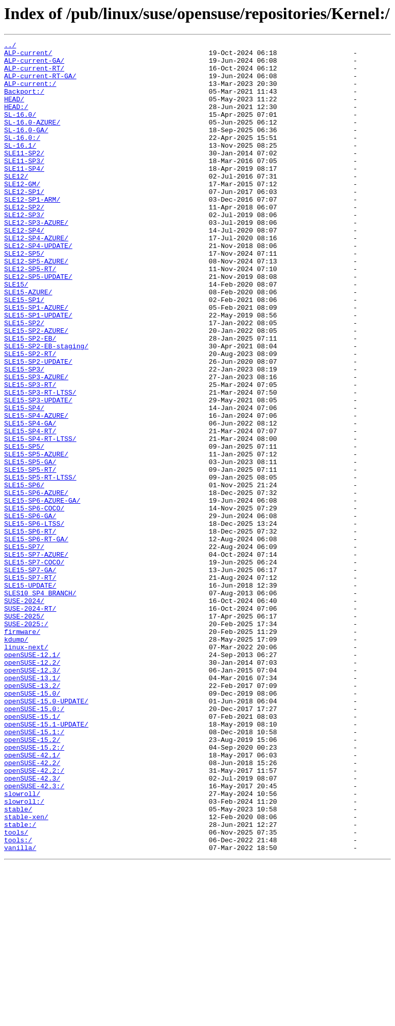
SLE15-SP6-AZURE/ (36, 583)
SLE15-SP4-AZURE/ (36, 491)
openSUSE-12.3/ (32, 796)
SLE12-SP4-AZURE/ (36, 277)
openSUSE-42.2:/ (34, 917)
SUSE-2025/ (24, 731)
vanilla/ (20, 1009)
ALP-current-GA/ (34, 64)
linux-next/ (26, 768)
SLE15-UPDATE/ (30, 694)
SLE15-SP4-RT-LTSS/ (40, 518)
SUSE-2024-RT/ (30, 722)
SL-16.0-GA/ (26, 148)
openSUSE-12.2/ (32, 787)
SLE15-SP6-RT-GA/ (36, 639)
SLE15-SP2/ (24, 379)
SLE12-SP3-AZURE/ (36, 259)
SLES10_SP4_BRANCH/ (40, 704)
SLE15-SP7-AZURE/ (36, 657)
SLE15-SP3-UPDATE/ (38, 472)
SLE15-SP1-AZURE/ (36, 361)
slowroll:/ (24, 954)
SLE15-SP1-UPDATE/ (38, 370)
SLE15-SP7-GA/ (30, 676)
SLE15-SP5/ (24, 528)
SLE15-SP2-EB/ (30, 398)
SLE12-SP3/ (24, 250)
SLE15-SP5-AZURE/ (36, 537)
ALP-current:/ (30, 92)
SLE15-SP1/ (24, 352)
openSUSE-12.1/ (32, 778)
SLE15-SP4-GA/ (30, 500)
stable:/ (20, 981)
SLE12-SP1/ (24, 222)
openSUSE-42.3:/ (34, 935)
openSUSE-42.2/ (32, 907)
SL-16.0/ (20, 129)
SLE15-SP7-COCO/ (34, 666)
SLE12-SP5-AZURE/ (36, 305)
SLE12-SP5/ (24, 296)
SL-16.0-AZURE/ (32, 139)
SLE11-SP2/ (24, 176)
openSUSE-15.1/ (32, 852)
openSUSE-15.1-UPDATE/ (46, 861)
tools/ (16, 991)
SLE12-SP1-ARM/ (32, 231)
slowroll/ (22, 944)
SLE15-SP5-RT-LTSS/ (40, 565)
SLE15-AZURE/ (28, 342)
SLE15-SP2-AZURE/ (36, 389)
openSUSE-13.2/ (32, 815)
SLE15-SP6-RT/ (30, 629)
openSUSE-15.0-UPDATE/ (46, 833)
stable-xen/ (26, 972)
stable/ (18, 963)
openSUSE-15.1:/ (34, 870)
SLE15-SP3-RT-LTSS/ (40, 463)
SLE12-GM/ (22, 213)
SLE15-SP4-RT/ (30, 509)
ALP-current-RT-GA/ (40, 83)
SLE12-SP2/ (24, 240)
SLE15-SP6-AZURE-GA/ (42, 592)
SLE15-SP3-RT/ (30, 453)
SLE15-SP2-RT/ (30, 416)
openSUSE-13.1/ (32, 805)
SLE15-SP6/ (24, 574)
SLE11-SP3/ (24, 185)
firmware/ (22, 750)
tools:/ (18, 1000)
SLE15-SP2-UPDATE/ (38, 426)
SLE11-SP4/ (24, 194)
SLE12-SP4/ (24, 268)
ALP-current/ (28, 55)
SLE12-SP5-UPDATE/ (38, 324)
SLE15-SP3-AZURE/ (36, 444)
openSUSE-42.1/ (32, 898)
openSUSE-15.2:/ (34, 889)
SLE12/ (16, 203)
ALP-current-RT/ (34, 74)
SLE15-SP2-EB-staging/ (46, 407)
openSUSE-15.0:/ (34, 842)
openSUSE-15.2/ (32, 880)
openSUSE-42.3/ (32, 926)
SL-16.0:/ (22, 157)
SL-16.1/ (20, 166)
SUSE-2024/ (24, 713)
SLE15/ (16, 333)
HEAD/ (14, 111)
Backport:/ (24, 102)
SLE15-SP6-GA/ (30, 611)
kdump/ (16, 759)
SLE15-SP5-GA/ (30, 546)
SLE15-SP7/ (24, 648)
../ (10, 46)
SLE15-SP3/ (24, 435)
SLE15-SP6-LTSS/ (34, 620)
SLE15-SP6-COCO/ (34, 602)
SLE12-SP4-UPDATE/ (38, 287)
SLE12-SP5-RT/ (30, 315)
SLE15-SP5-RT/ (30, 555)
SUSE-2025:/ (26, 741)
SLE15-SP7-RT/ (30, 685)
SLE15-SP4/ (24, 481)
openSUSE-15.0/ (32, 824)
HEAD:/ (16, 120)
